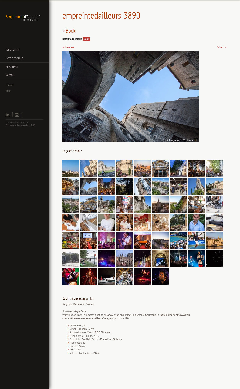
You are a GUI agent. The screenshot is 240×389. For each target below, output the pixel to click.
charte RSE (30, 125)
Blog (8, 91)
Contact (9, 85)
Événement (12, 50)
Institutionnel (15, 58)
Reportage (12, 66)
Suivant (222, 47)
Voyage (10, 75)
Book (86, 39)
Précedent (68, 47)
